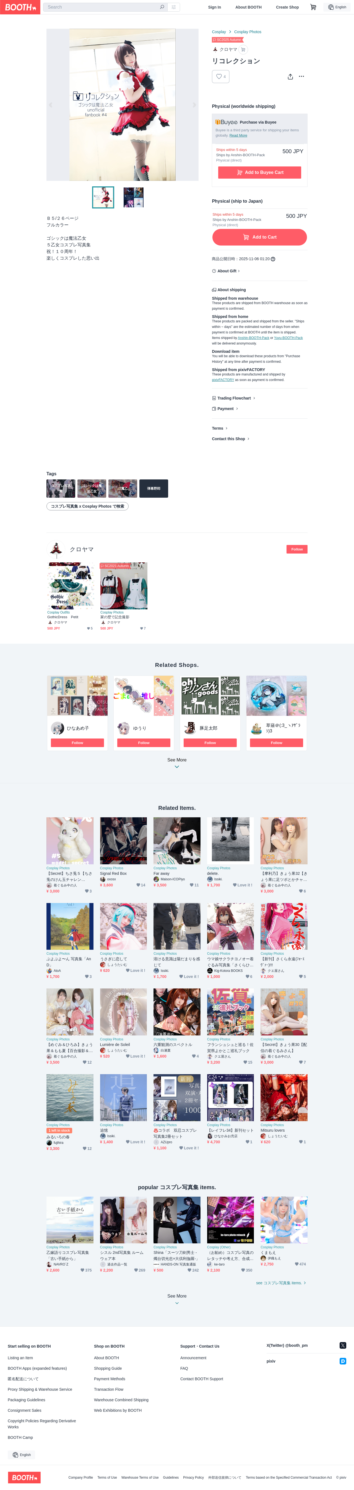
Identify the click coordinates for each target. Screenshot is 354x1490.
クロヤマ (82, 549)
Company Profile (80, 1477)
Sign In (214, 7)
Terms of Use (107, 1477)
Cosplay (219, 32)
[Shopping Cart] (313, 7)
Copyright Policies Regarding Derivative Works (42, 1424)
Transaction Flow (108, 1389)
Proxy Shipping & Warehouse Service (40, 1389)
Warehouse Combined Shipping (121, 1400)
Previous (50, 104)
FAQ (184, 1368)
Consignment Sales (24, 1410)
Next (194, 104)
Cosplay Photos (247, 32)
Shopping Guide (108, 1368)
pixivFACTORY (223, 380)
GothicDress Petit (62, 617)
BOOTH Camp (20, 1437)
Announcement (193, 1358)
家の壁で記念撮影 (114, 617)
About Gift (226, 271)
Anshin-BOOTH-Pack (253, 338)
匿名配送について (23, 1379)
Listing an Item (20, 1358)
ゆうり (140, 728)
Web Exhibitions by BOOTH (118, 1410)
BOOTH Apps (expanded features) (37, 1368)
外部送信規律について (224, 1477)
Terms (217, 428)
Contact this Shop (228, 439)
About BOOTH (248, 7)
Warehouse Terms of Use (140, 1477)
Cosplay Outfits (58, 612)
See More (177, 765)
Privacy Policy (193, 1477)
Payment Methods (109, 1379)
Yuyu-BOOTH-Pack (288, 338)
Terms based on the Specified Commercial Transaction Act (289, 1477)
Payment (225, 408)
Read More (238, 135)
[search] (162, 7)
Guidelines (171, 1477)
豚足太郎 (208, 728)
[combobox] (105, 7)
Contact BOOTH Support (201, 1379)
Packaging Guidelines (26, 1400)
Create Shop (287, 7)
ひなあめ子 (78, 728)
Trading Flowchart (234, 398)
